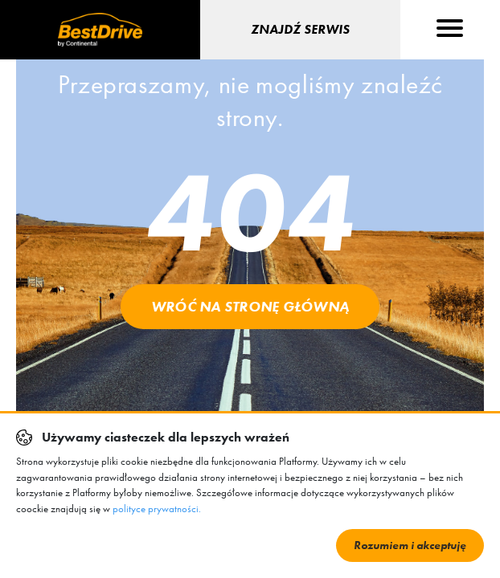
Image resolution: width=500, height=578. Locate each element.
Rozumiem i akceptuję (410, 545)
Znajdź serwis (300, 29)
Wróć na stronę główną (250, 306)
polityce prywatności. (157, 508)
